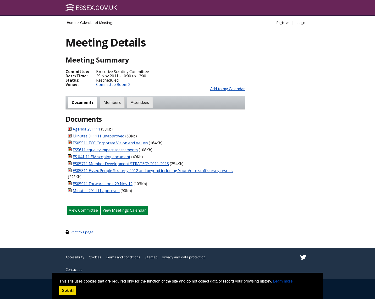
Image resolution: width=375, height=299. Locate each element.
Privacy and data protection (183, 257)
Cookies (95, 257)
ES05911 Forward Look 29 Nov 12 (102, 183)
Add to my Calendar (227, 88)
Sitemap (151, 257)
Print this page (82, 232)
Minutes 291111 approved (96, 190)
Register (282, 22)
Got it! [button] (68, 290)
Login (301, 22)
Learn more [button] (283, 281)
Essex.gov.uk (91, 7)
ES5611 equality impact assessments (105, 149)
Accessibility (75, 257)
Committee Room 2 (113, 84)
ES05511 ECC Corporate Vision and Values (110, 143)
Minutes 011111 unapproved (98, 136)
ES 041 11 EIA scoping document (101, 156)
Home (71, 22)
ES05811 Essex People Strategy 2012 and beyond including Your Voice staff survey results (153, 170)
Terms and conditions (123, 257)
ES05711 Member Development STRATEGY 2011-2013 (121, 163)
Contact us (74, 269)
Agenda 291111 (86, 129)
